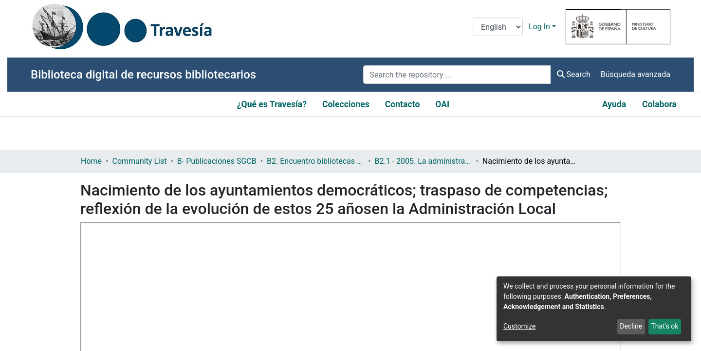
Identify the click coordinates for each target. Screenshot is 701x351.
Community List (139, 161)
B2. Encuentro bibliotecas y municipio (315, 161)
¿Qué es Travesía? (272, 104)
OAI (442, 104)
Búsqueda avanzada (635, 74)
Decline (631, 326)
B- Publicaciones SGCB (217, 161)
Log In (539, 26)
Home (91, 161)
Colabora (659, 104)
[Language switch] (498, 27)
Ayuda (614, 104)
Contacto (402, 104)
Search (573, 74)
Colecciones (345, 104)
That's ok (664, 326)
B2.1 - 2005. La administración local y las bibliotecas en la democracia (423, 161)
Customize (519, 326)
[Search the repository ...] (457, 74)
